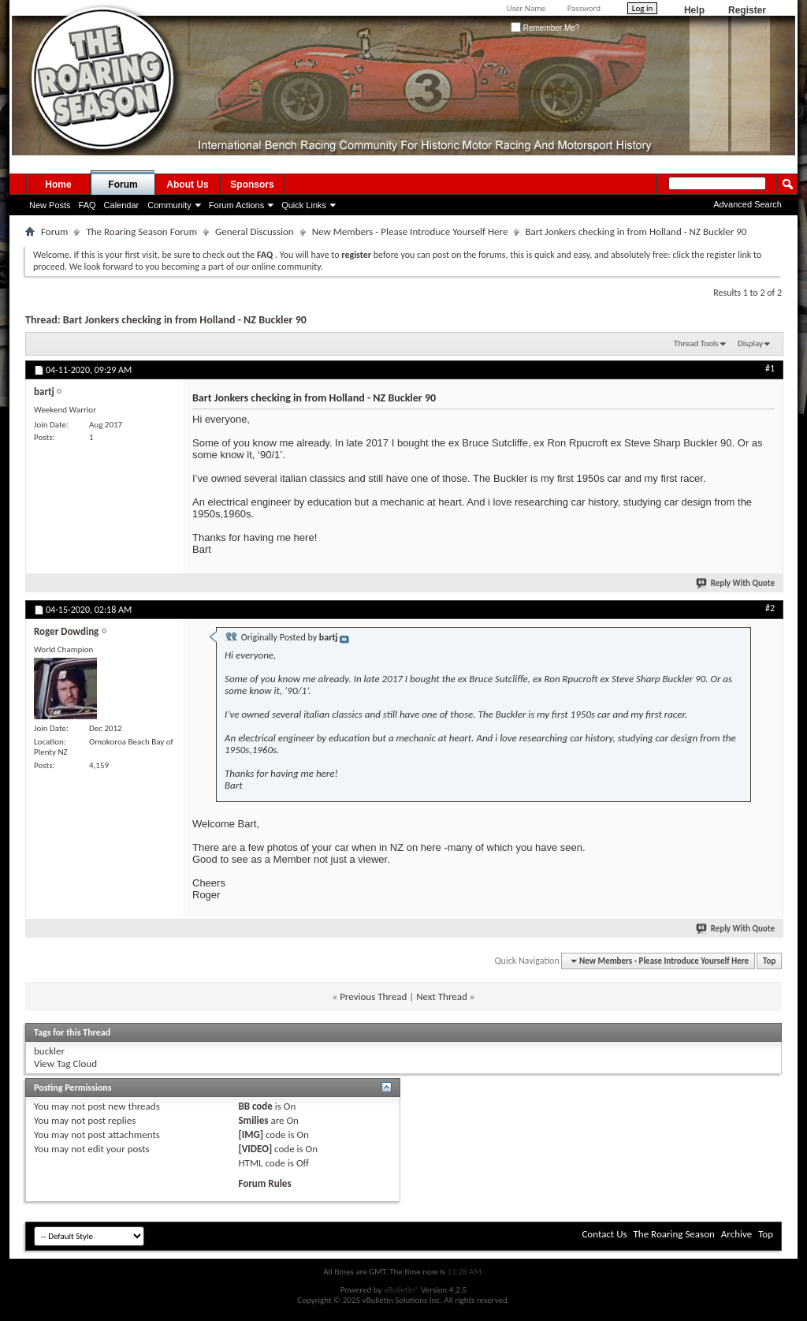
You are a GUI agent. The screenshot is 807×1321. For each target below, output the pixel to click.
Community (169, 205)
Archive (736, 1234)
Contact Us (604, 1234)
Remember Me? (545, 28)
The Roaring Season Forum (141, 231)
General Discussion (254, 231)
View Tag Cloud (65, 1063)
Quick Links (303, 205)
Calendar (121, 205)
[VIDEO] (255, 1149)
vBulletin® (401, 1290)
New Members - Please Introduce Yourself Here (410, 231)
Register (747, 10)
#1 (770, 368)
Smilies (253, 1120)
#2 (770, 608)
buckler (49, 1051)
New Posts (50, 205)
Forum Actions (236, 205)
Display (750, 343)
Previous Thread (373, 996)
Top (769, 961)
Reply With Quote (736, 583)
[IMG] (250, 1134)
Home (58, 184)
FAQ (87, 205)
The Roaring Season (674, 1234)
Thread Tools (696, 343)
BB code (255, 1106)
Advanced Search (747, 204)
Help (694, 10)
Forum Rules (264, 1183)
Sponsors (251, 184)
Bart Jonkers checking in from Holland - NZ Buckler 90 (185, 320)
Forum (122, 184)
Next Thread (441, 996)
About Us (187, 184)
